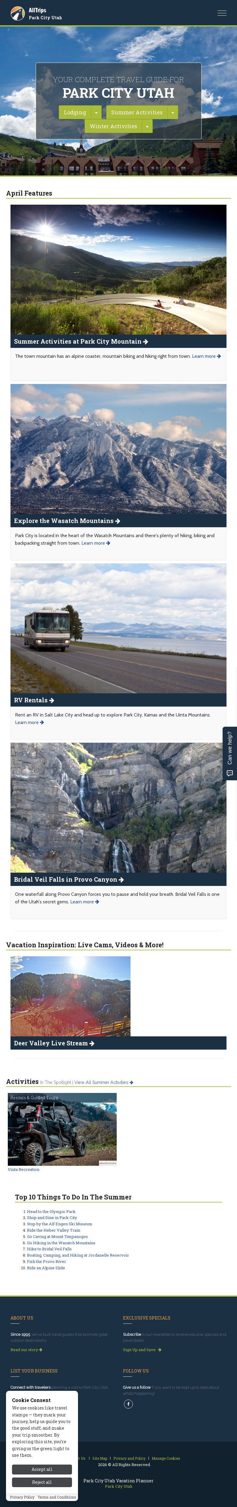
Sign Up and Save (142, 1349)
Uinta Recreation (23, 1169)
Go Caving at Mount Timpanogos (57, 1236)
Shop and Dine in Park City (52, 1217)
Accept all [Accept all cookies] (42, 1469)
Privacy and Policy (129, 1458)
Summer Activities (137, 112)
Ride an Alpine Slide (46, 1267)
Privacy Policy (22, 1497)
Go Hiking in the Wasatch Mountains (61, 1243)
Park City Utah (45, 17)
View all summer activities (103, 1082)
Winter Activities (113, 126)
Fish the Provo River (46, 1261)
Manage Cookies (166, 1458)
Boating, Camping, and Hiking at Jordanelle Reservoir (78, 1255)
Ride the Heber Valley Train (53, 1230)
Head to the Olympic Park (51, 1211)
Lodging (75, 112)
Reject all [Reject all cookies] (42, 1482)
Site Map (99, 1458)
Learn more (206, 356)
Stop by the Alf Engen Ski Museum (59, 1224)
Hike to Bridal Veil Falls (49, 1249)
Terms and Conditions (57, 1497)
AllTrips (37, 10)
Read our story (26, 1349)
